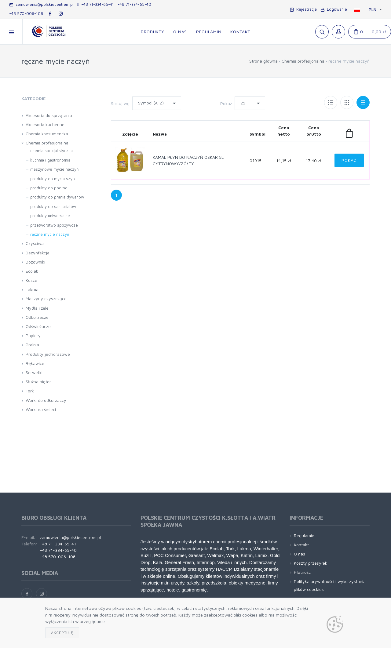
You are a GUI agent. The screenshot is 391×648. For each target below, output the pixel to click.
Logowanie (333, 9)
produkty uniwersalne (50, 215)
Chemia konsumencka (47, 133)
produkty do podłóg (49, 187)
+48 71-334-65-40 (134, 4)
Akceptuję (62, 632)
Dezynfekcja (37, 252)
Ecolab (32, 271)
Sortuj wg (120, 103)
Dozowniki (35, 261)
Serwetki (34, 372)
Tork (30, 390)
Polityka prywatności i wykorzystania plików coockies (330, 585)
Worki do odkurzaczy (46, 400)
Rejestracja (303, 9)
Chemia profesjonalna (303, 61)
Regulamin (304, 535)
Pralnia (32, 344)
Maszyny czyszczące (46, 298)
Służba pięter (38, 381)
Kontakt (301, 544)
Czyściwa (35, 243)
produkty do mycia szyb (52, 178)
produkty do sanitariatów (53, 206)
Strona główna (263, 61)
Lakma (32, 289)
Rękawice (35, 363)
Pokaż (226, 103)
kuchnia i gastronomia (50, 160)
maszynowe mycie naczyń (54, 169)
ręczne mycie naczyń (49, 234)
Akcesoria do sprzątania (49, 115)
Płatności (303, 572)
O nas (299, 553)
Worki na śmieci (41, 409)
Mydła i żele (37, 308)
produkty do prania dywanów (57, 197)
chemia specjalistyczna (51, 150)
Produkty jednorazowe (48, 354)
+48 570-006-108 (26, 13)
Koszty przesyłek (310, 563)
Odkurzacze (37, 317)
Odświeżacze (38, 326)
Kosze (31, 280)
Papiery (33, 335)
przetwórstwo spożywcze (54, 225)
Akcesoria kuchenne (45, 124)
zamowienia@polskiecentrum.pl (41, 4)
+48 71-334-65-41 (95, 4)
